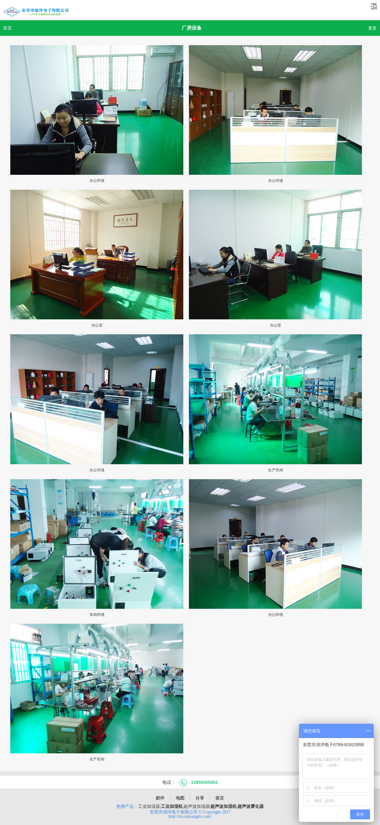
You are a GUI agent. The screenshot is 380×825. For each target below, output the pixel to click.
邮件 (160, 798)
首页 (7, 28)
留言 (219, 798)
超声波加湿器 (197, 806)
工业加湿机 (172, 806)
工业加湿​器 (149, 806)
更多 (372, 28)
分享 (199, 798)
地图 (180, 798)
